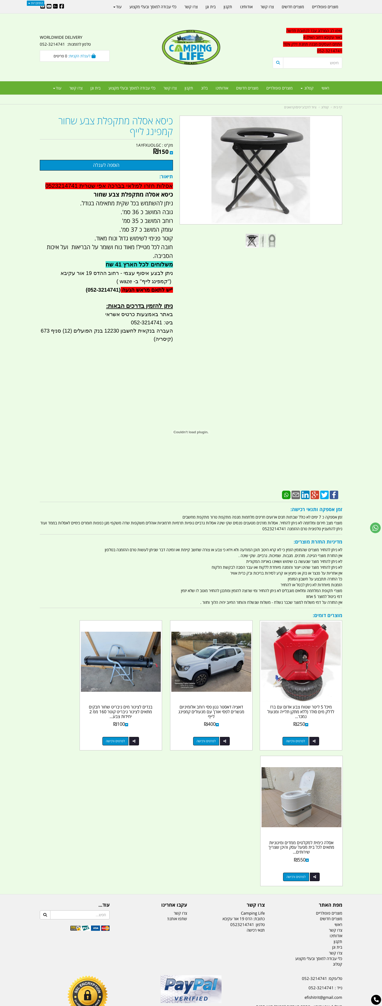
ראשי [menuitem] (325, 88)
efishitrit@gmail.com (323, 848)
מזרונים (108, 975)
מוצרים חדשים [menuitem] (247, 88)
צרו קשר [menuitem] (170, 88)
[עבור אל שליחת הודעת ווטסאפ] (375, 528)
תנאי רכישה (256, 781)
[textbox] (294, 897)
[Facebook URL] (61, 6)
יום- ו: (295, 900)
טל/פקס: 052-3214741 (322, 830)
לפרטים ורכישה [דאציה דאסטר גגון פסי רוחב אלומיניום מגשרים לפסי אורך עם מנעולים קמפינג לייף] (224, 728)
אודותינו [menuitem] (222, 88)
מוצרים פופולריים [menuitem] (279, 88)
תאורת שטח (150, 975)
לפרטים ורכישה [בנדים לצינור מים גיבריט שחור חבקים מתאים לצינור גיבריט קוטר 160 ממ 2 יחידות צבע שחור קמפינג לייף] (147, 728)
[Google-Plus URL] (55, 6)
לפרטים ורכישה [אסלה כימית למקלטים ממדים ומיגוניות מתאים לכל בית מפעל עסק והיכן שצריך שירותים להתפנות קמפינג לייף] (69, 728)
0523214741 (242, 775)
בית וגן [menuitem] (95, 88)
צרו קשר (180, 764)
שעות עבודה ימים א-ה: (307, 874)
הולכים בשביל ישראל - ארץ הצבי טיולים (191, 868)
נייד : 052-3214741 (325, 839)
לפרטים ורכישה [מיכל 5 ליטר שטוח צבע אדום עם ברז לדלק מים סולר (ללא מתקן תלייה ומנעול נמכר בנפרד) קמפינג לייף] (302, 728)
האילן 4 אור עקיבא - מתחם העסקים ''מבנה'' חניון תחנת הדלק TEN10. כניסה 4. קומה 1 (299, 861)
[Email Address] (42, 6)
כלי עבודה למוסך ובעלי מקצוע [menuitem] (131, 88)
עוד (57, 88)
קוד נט (183, 1003)
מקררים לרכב (127, 975)
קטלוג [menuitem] (307, 88)
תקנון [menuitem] (189, 88)
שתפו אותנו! (177, 770)
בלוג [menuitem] (204, 88)
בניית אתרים (172, 1003)
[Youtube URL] (49, 6)
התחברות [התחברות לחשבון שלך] (35, 3)
